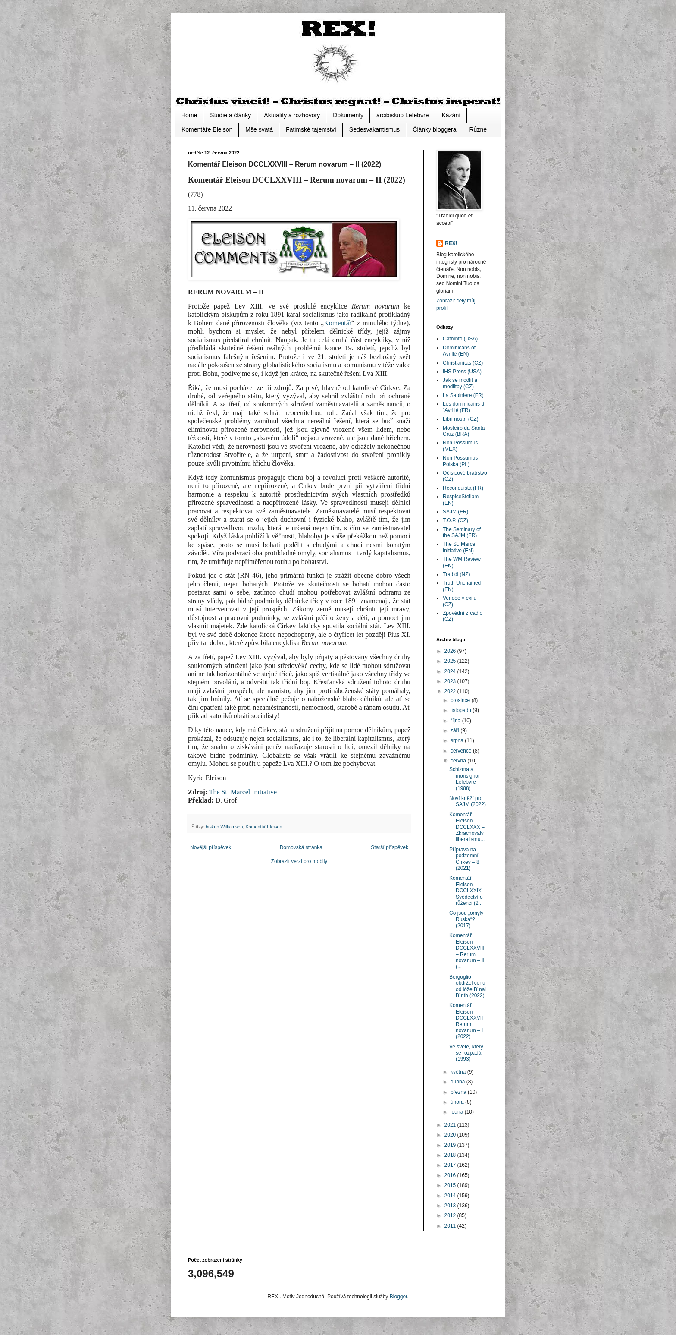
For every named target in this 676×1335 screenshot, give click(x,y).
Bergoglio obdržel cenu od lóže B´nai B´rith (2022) (467, 986)
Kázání (450, 115)
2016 (450, 1175)
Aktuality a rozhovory (292, 115)
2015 (450, 1185)
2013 (450, 1206)
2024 (450, 671)
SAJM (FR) (455, 512)
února (458, 1102)
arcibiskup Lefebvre (402, 115)
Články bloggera (434, 129)
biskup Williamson (224, 826)
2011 (450, 1226)
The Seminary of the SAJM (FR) (462, 532)
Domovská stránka (301, 847)
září (455, 730)
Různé (478, 129)
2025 (450, 661)
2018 (450, 1155)
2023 (450, 681)
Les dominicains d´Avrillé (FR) (463, 407)
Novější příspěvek (210, 847)
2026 (450, 651)
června (459, 761)
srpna (458, 740)
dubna (458, 1082)
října (456, 721)
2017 (450, 1165)
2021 (450, 1125)
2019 (450, 1145)
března (459, 1092)
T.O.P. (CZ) (455, 520)
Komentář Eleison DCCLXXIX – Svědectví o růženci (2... (467, 890)
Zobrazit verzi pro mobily (299, 861)
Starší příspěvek (389, 847)
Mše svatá (259, 129)
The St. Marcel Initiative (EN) (459, 547)
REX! (451, 243)
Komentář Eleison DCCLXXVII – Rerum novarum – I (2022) (468, 1020)
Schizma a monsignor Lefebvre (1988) (464, 778)
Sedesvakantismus (374, 129)
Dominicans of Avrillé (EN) (459, 351)
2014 (450, 1196)
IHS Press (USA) (462, 371)
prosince (461, 700)
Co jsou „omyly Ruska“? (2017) (466, 919)
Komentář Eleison (263, 826)
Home (189, 115)
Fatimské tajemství (311, 129)
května (459, 1072)
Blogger (398, 1297)
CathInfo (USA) (460, 339)
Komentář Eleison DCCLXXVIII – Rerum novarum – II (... (467, 951)
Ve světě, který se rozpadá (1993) (466, 1053)
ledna (458, 1112)
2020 (450, 1135)
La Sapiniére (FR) (463, 395)
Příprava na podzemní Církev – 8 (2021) (464, 859)
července (462, 751)
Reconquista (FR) (463, 488)
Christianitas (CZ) (463, 363)
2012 (450, 1215)
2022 (450, 691)
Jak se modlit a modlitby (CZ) (460, 383)
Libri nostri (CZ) (461, 419)
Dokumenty (348, 115)
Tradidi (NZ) (456, 574)
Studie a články (230, 115)
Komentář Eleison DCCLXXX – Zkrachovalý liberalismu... (467, 827)
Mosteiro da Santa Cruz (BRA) (464, 431)
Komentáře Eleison (207, 129)
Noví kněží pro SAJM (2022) (467, 801)
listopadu (462, 710)
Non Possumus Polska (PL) (460, 461)
